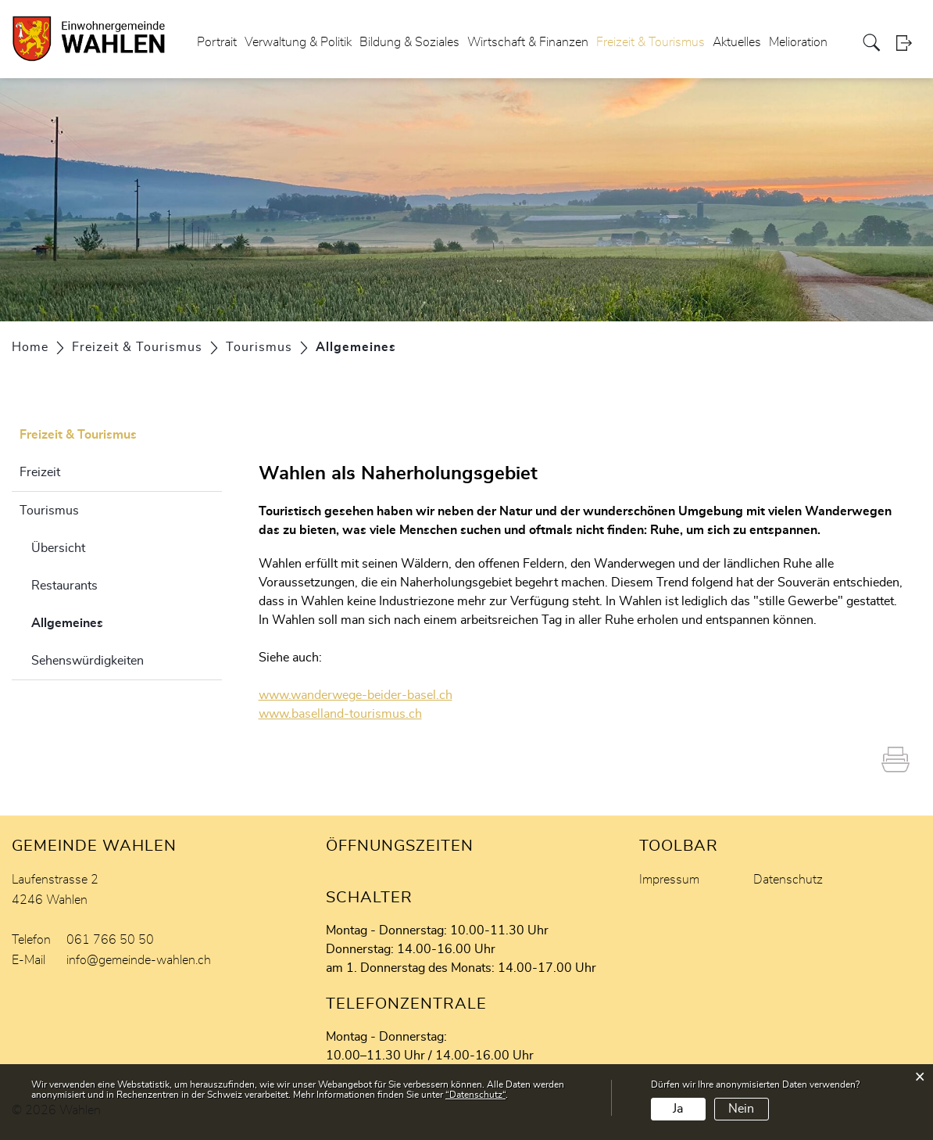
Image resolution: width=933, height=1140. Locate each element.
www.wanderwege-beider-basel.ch (363, 695)
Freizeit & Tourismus (650, 42)
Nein (741, 1108)
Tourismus (49, 510)
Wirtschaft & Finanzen (527, 42)
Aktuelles (737, 42)
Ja (678, 1108)
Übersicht (58, 548)
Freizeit (40, 472)
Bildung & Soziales (409, 42)
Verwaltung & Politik (298, 42)
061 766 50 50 (110, 940)
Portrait (217, 42)
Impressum (669, 879)
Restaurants (64, 585)
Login (908, 42)
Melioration (798, 42)
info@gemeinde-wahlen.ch (138, 960)
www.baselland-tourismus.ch (348, 714)
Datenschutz (788, 879)
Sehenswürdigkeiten (87, 660)
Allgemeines (106, 620)
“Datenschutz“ (475, 1094)
